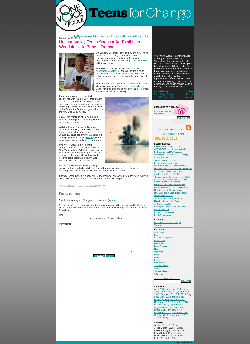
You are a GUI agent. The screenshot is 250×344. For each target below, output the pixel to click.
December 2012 (162, 302)
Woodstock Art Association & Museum (118, 69)
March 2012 (160, 310)
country (90, 137)
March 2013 (178, 297)
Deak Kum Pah (139, 60)
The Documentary (164, 97)
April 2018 (159, 289)
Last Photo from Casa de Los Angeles (169, 184)
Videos (157, 268)
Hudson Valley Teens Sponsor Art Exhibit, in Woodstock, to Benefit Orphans (172, 181)
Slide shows (159, 263)
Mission (157, 249)
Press (189, 94)
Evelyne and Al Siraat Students (167, 146)
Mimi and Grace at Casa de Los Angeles (170, 193)
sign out (113, 200)
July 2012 (173, 307)
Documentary (159, 241)
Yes (113, 218)
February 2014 (173, 289)
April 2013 (165, 297)
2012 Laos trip (160, 232)
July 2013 (181, 294)
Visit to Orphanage (161, 271)
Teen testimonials (161, 266)
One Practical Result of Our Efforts (168, 174)
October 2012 (161, 304)
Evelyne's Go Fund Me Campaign (168, 152)
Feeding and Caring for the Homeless (169, 207)
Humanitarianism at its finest (165, 163)
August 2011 (160, 317)
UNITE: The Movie (161, 209)
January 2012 (175, 310)
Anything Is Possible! (162, 204)
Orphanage (158, 252)
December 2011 (162, 312)
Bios (156, 235)
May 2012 (185, 307)
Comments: (65, 224)
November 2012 (180, 302)
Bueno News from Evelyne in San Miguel (171, 187)
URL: (61, 215)
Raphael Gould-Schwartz (164, 212)
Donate (189, 97)
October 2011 (161, 315)
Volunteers (158, 274)
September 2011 (178, 315)
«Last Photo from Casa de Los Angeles (89, 36)
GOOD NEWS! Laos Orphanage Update (170, 149)
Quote (156, 257)
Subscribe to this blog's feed (173, 129)
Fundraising (159, 243)
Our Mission (161, 91)
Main (109, 36)
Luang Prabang (160, 246)
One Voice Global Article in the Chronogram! (172, 155)
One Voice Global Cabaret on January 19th (171, 166)
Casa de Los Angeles (163, 238)
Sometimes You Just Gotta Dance (168, 198)
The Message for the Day (164, 160)
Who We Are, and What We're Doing (169, 171)
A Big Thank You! (161, 157)
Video (189, 91)
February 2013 (161, 299)
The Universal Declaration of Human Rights (172, 177)
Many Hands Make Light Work (166, 201)
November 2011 (180, 312)
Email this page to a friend (173, 134)
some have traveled (129, 86)
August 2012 (160, 307)
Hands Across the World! (164, 215)
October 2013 (168, 294)
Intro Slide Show (163, 94)
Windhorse (159, 225)
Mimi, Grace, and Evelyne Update (168, 190)
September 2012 (178, 304)
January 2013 (177, 299)
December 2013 (169, 291)
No (121, 218)
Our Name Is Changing (163, 196)
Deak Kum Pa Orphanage (167, 222)
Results (157, 260)
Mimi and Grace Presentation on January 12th (173, 168)
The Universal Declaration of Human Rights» (130, 36)
